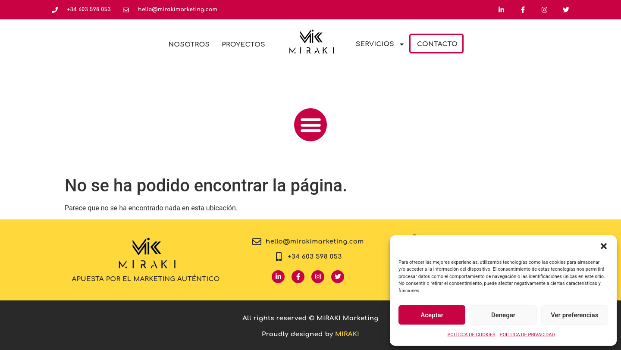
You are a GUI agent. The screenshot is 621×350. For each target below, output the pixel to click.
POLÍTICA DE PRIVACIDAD (527, 335)
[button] (603, 246)
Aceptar (431, 315)
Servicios (380, 44)
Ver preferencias (574, 315)
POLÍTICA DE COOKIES (471, 335)
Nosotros (189, 44)
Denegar (503, 315)
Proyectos (243, 44)
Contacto (437, 44)
